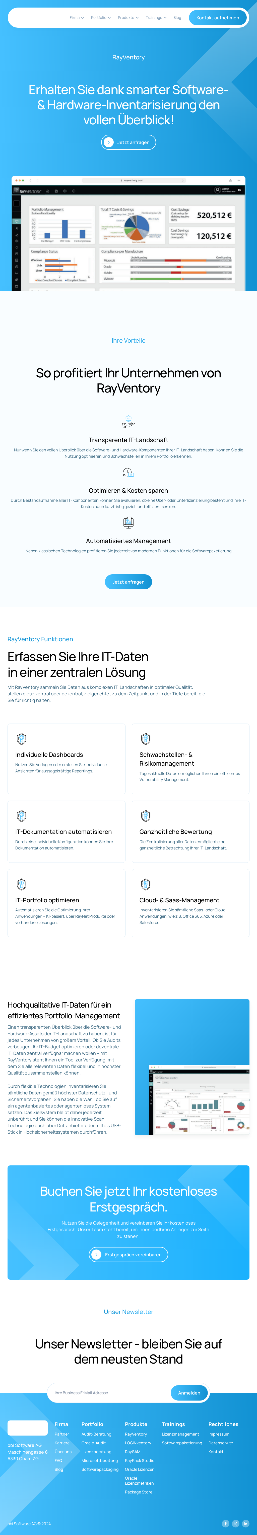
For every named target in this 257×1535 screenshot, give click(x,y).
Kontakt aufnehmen (218, 18)
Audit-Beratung (96, 1434)
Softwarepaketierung (182, 1442)
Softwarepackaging (100, 1469)
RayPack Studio (140, 1460)
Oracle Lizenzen (140, 1469)
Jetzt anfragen (128, 582)
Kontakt (216, 1451)
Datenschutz (221, 1442)
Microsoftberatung (100, 1460)
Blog (177, 17)
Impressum (219, 1434)
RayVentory (136, 1434)
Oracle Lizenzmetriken (139, 1481)
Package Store (138, 1491)
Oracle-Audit (94, 1442)
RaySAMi (133, 1451)
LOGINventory (138, 1442)
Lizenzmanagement (180, 1434)
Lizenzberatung (96, 1451)
